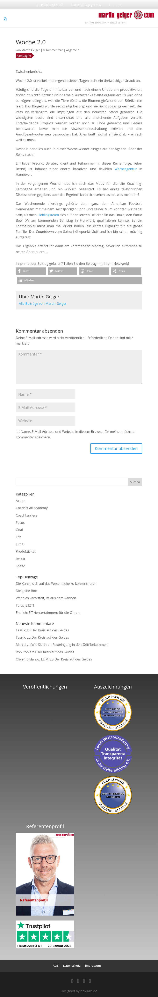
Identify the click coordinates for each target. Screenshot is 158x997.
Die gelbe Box (26, 591)
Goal (19, 529)
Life (18, 537)
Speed (20, 566)
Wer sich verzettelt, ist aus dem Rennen (46, 598)
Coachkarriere (26, 515)
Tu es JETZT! (25, 605)
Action (21, 500)
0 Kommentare (53, 50)
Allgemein (72, 50)
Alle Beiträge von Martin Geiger (43, 303)
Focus (20, 522)
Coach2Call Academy (32, 508)
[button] (31, 271)
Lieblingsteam (48, 215)
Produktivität (26, 551)
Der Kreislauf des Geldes (50, 630)
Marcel (21, 644)
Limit (19, 544)
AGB (56, 966)
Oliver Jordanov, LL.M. (32, 659)
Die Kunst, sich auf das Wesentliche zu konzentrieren (56, 583)
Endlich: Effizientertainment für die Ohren (48, 612)
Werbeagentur (126, 169)
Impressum (93, 966)
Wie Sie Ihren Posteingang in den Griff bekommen (69, 644)
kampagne (24, 56)
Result (20, 559)
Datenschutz (72, 966)
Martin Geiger (30, 50)
